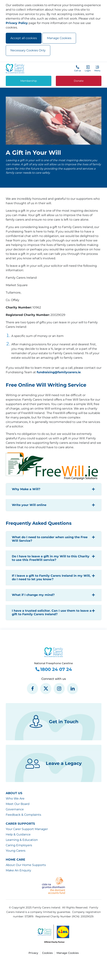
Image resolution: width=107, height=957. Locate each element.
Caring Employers (19, 845)
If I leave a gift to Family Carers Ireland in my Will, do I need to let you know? (51, 577)
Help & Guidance (18, 834)
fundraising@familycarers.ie (59, 372)
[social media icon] (32, 688)
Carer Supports (20, 823)
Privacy (33, 953)
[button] (97, 68)
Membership (28, 80)
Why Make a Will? (26, 489)
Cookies (47, 953)
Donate (78, 80)
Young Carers (15, 850)
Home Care (15, 859)
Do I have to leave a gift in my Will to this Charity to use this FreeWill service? (50, 558)
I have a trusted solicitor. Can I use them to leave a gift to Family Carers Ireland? (51, 612)
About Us (14, 793)
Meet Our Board (17, 804)
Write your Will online (29, 505)
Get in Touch (53, 721)
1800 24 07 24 (53, 669)
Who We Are (15, 798)
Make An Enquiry (18, 870)
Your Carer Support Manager (27, 829)
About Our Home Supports (26, 865)
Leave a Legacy (53, 763)
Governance (15, 809)
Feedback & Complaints (23, 814)
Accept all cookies (23, 38)
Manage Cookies (59, 38)
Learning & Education (22, 840)
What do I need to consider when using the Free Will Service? (50, 538)
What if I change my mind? (33, 595)
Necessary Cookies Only (28, 50)
